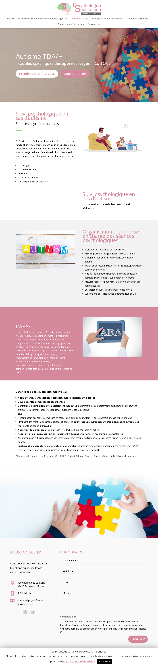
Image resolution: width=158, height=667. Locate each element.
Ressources (94, 24)
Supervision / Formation (71, 24)
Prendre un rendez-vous (37, 74)
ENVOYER (138, 639)
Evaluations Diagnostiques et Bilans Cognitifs (42, 19)
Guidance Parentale (137, 19)
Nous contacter (75, 74)
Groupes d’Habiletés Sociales (107, 19)
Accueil (10, 19)
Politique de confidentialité (78, 661)
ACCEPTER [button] (104, 661)
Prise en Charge (79, 19)
